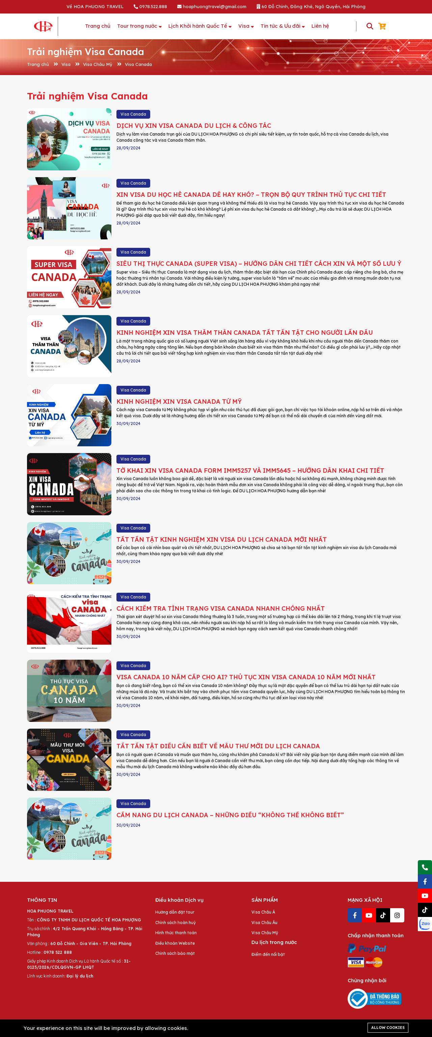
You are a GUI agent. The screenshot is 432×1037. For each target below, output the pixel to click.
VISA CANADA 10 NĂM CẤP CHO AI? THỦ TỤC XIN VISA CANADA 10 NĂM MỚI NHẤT (246, 677)
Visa (66, 64)
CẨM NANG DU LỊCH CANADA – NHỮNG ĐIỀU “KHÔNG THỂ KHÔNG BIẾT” (230, 815)
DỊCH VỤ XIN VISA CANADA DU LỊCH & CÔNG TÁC (193, 125)
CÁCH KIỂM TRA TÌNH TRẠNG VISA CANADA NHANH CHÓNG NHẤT (220, 608)
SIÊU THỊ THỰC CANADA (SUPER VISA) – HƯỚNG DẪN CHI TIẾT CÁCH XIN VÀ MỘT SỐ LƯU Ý (258, 263)
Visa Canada (138, 64)
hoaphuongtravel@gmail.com (211, 6)
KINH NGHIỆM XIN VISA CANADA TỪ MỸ (179, 401)
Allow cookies (388, 1027)
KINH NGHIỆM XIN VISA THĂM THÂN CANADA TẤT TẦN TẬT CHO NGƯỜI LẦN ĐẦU (244, 332)
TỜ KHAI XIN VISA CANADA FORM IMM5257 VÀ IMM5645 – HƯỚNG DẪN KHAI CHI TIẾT (250, 470)
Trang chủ (38, 64)
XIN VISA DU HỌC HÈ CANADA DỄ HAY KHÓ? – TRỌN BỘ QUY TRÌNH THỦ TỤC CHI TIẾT (251, 194)
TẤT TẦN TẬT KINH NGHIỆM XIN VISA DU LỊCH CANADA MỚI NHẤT (221, 539)
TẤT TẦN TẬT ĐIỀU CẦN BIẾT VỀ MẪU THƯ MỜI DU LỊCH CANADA (218, 746)
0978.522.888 (150, 6)
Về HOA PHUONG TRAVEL (95, 6)
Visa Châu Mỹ (97, 64)
